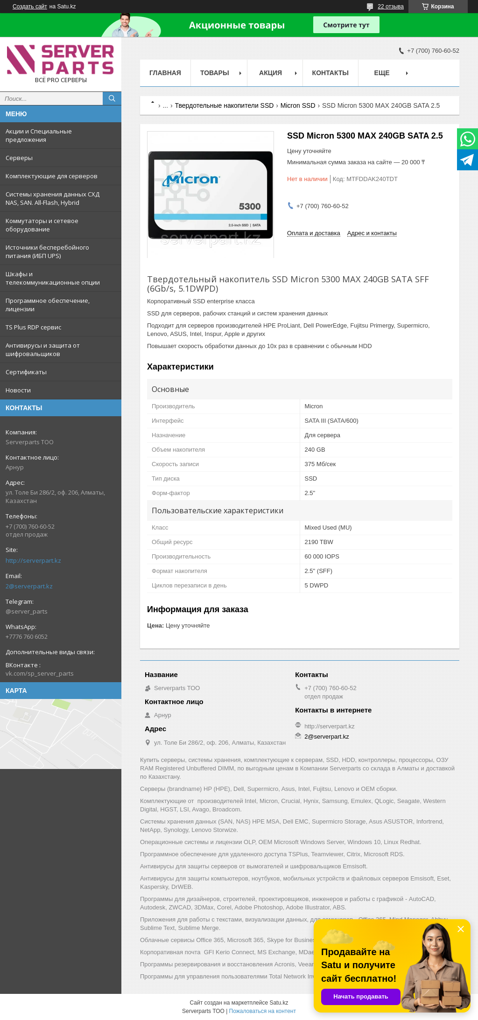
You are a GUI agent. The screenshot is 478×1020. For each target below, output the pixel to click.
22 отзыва (391, 6)
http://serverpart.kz (33, 560)
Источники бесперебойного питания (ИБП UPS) (47, 251)
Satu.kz (278, 1002)
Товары (214, 73)
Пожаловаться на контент (262, 1011)
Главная (165, 73)
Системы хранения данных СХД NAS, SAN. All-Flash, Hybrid (52, 198)
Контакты (330, 73)
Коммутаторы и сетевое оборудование (42, 225)
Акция (270, 73)
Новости (18, 390)
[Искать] (112, 98)
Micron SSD (298, 105)
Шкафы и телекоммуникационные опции (53, 278)
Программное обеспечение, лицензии (48, 304)
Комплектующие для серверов (52, 176)
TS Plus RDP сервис (33, 327)
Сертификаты (26, 372)
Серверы (19, 158)
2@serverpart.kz (29, 586)
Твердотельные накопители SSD (224, 105)
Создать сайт (30, 6)
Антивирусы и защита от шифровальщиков (43, 349)
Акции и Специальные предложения (39, 135)
